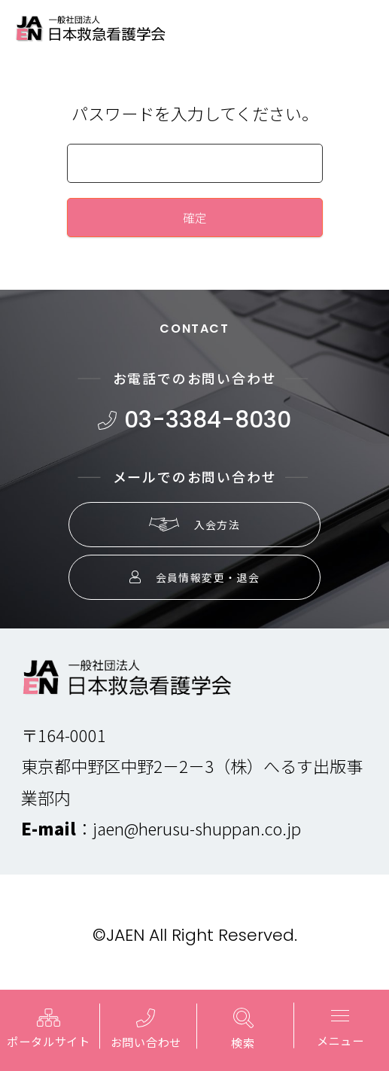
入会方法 (195, 524)
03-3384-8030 (194, 420)
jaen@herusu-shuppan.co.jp (197, 828)
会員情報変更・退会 (194, 577)
